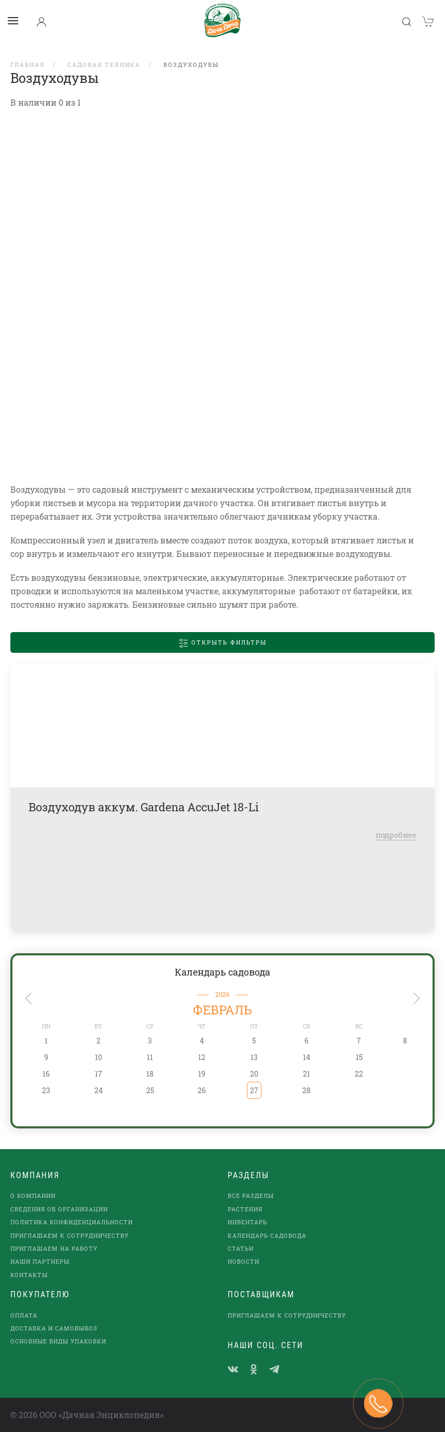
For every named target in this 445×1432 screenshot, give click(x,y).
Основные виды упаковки (58, 1341)
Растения (245, 1209)
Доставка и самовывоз (54, 1328)
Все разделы (251, 1195)
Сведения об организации (59, 1209)
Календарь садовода (222, 972)
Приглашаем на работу (54, 1248)
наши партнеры (39, 1261)
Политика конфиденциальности (71, 1222)
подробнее (396, 834)
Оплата (23, 1315)
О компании (32, 1195)
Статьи (241, 1248)
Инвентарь (247, 1222)
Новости (243, 1261)
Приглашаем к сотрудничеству (69, 1235)
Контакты (29, 1275)
